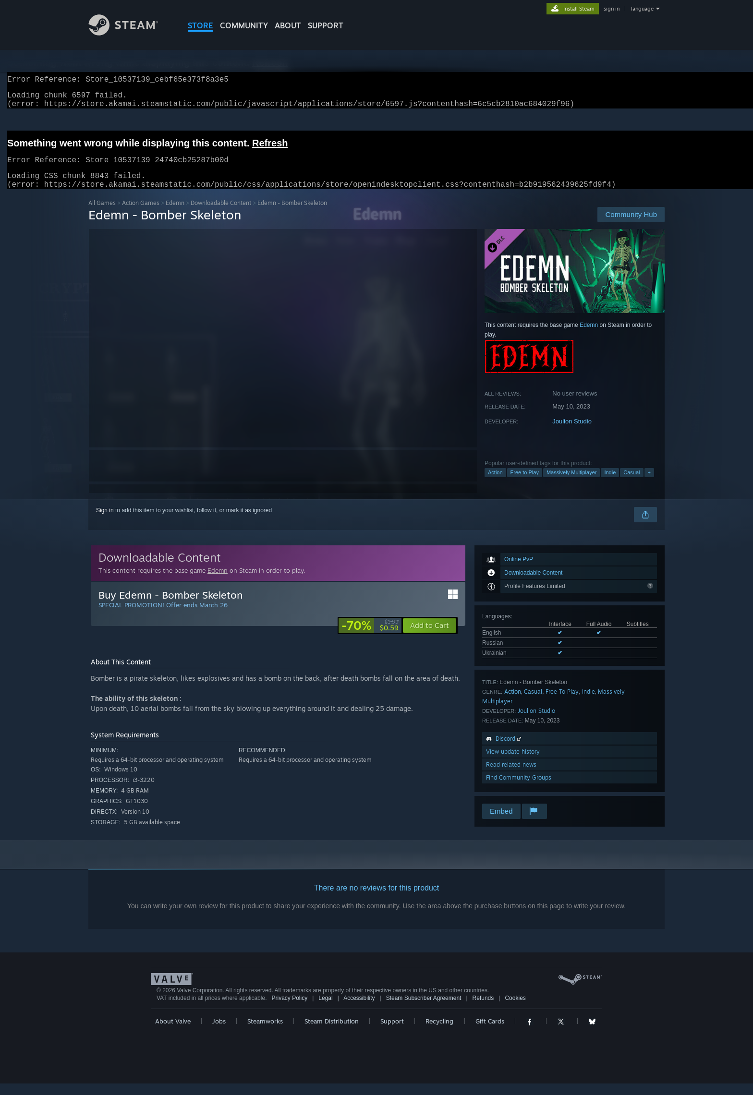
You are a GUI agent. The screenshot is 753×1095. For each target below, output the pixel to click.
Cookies (515, 1009)
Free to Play (524, 484)
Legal (325, 1009)
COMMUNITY (244, 25)
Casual (631, 484)
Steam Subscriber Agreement (424, 1009)
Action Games (140, 214)
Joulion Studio (572, 432)
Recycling (439, 1032)
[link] (370, 637)
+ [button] (649, 484)
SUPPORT (325, 25)
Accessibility (359, 1009)
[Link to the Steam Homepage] (130, 33)
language (642, 8)
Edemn (175, 214)
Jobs (219, 1032)
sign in (611, 8)
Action (495, 484)
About (288, 25)
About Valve (173, 1032)
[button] (429, 637)
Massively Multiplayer (572, 484)
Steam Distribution (331, 1032)
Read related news (511, 776)
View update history (513, 763)
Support (392, 1032)
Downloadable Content (221, 214)
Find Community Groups (518, 789)
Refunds (483, 1009)
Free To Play (562, 703)
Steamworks (265, 1032)
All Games (102, 214)
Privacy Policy (289, 1009)
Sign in (105, 521)
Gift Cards (489, 1032)
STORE (200, 25)
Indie (610, 484)
